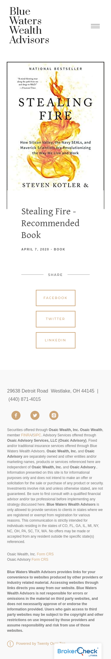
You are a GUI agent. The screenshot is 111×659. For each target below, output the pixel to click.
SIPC (37, 435)
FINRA (26, 435)
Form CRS (45, 554)
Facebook (56, 298)
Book (59, 249)
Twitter (55, 319)
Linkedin (55, 340)
